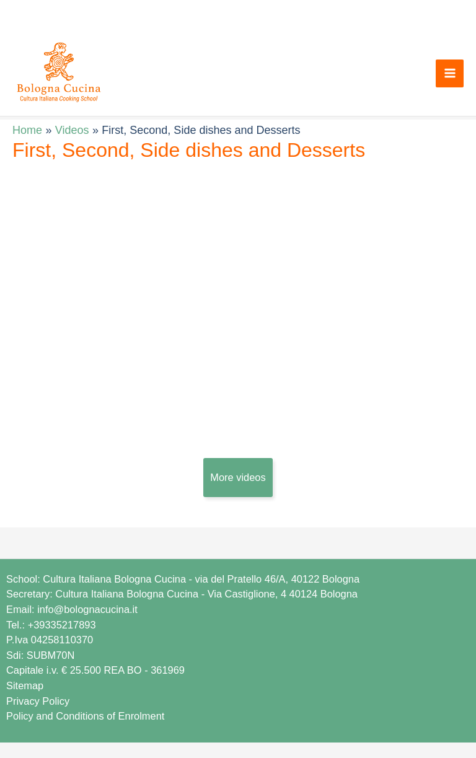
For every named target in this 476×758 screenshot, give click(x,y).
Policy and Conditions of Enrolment (85, 715)
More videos (237, 477)
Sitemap (24, 685)
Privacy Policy (37, 701)
